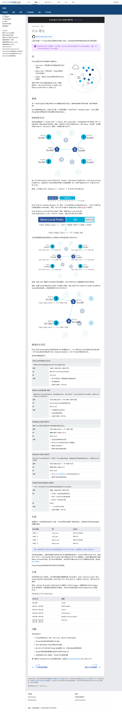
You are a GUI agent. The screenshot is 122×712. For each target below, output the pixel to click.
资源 (73, 2)
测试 (58, 2)
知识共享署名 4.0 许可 (56, 678)
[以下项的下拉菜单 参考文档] (52, 2)
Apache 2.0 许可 (85, 678)
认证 (66, 2)
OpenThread (35, 26)
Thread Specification (74, 659)
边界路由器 (30, 12)
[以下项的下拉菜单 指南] (39, 2)
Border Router (32, 700)
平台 (28, 2)
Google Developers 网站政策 (42, 680)
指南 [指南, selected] (36, 2)
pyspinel (48, 12)
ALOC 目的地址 (60, 474)
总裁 (39, 12)
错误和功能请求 (79, 697)
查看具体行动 (78, 20)
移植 (20, 12)
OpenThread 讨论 (80, 700)
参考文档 (47, 2)
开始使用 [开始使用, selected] (5, 12)
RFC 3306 (35, 562)
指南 (4, 8)
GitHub (115, 2)
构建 (13, 12)
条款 (29, 708)
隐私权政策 (35, 708)
